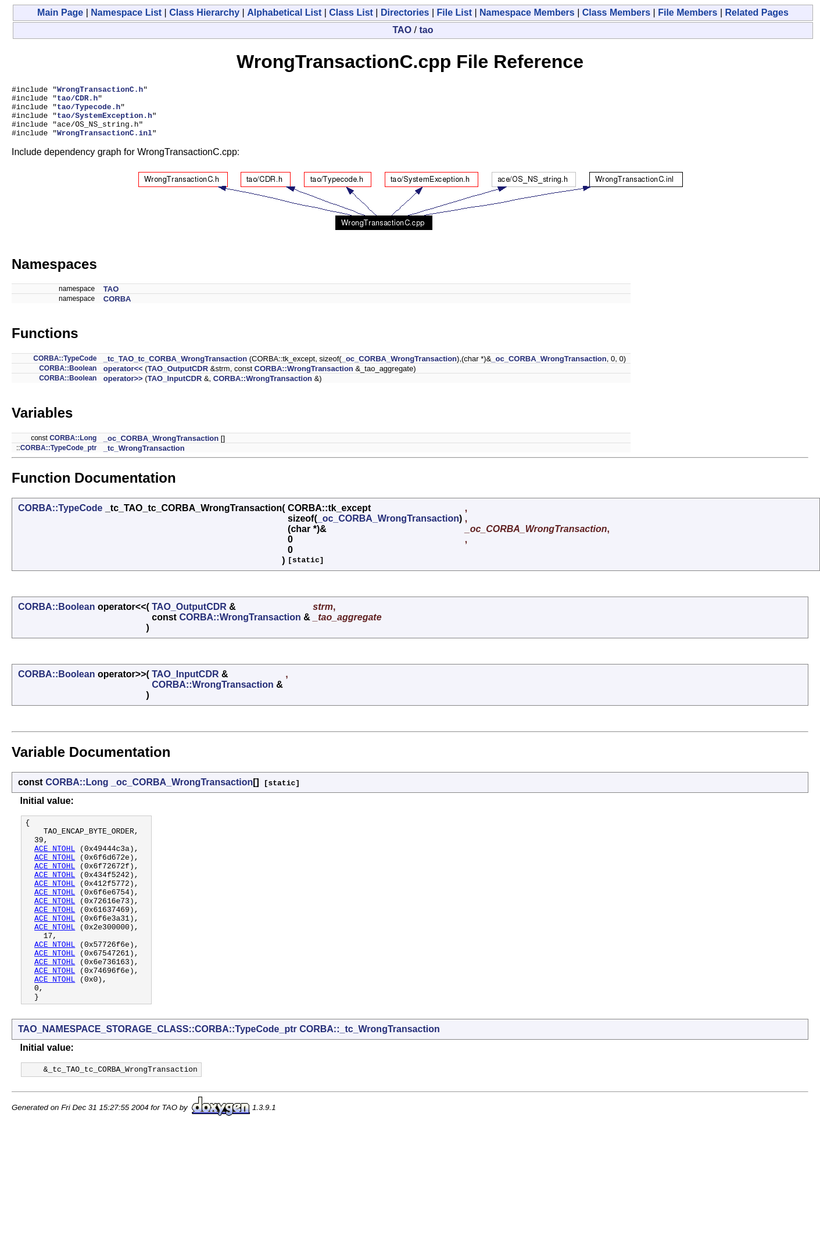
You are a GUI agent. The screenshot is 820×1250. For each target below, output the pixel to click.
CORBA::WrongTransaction (304, 379)
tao (426, 30)
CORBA (117, 309)
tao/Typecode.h (88, 111)
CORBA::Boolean (67, 379)
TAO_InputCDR (175, 389)
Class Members (616, 12)
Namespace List (126, 12)
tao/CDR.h (77, 101)
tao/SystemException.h (104, 122)
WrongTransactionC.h (100, 90)
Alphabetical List (284, 12)
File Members (687, 12)
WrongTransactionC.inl (104, 143)
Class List (351, 12)
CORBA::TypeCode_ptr (58, 458)
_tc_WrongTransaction (144, 458)
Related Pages (757, 12)
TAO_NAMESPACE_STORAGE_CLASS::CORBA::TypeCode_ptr (157, 1076)
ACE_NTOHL (54, 865)
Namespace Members (527, 12)
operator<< (123, 379)
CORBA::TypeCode (64, 369)
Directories (405, 12)
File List (454, 12)
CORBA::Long (72, 448)
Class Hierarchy (204, 12)
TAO (402, 30)
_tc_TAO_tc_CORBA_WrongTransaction (175, 369)
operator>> (123, 389)
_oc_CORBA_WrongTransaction (399, 369)
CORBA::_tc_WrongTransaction (369, 1076)
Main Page (60, 12)
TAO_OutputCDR (178, 379)
